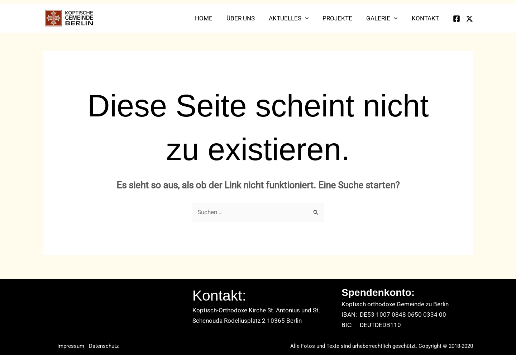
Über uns (249, 18)
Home (214, 18)
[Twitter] (469, 18)
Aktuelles (295, 18)
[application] (311, 18)
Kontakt (426, 18)
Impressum (70, 346)
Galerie (384, 18)
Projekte (342, 18)
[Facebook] (456, 18)
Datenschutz (104, 346)
